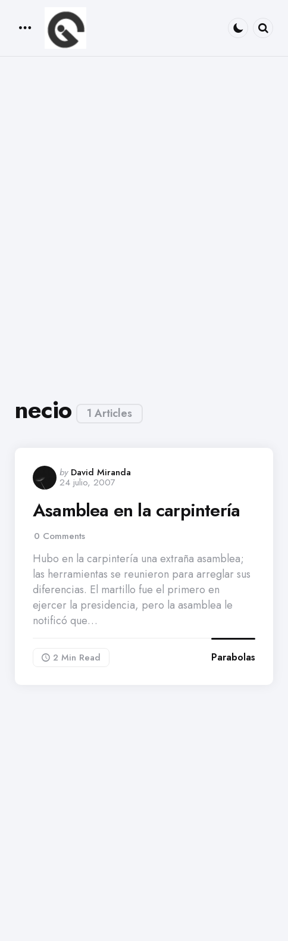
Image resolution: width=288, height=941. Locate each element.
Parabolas (233, 657)
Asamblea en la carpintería (136, 510)
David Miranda (101, 472)
